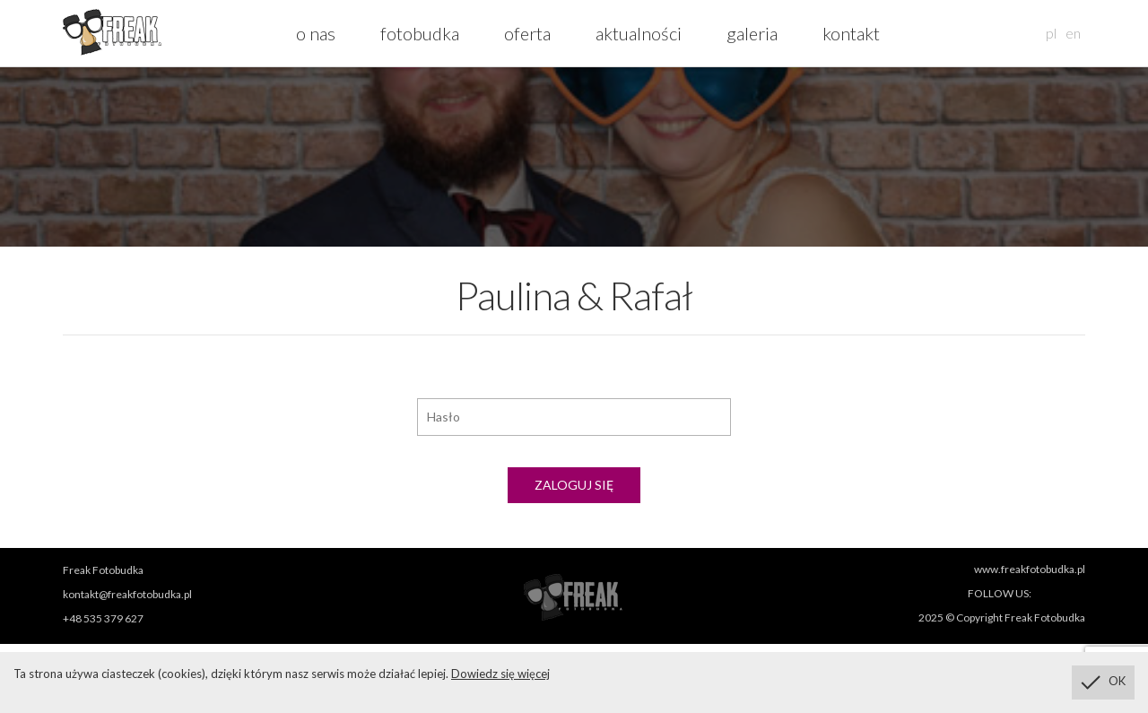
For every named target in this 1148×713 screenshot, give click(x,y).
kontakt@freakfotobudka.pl (127, 594)
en (1073, 32)
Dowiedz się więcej (500, 673)
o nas (315, 33)
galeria (752, 33)
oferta (527, 33)
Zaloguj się (574, 484)
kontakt (851, 33)
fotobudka (419, 33)
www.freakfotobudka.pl (1029, 569)
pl (1051, 32)
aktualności (639, 33)
